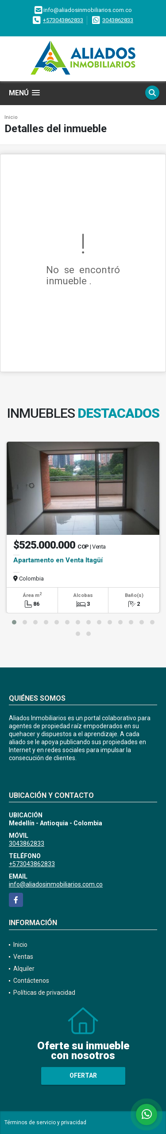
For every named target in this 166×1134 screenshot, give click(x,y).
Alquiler (24, 968)
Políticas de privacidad (44, 992)
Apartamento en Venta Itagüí (58, 560)
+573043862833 (63, 20)
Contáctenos (31, 980)
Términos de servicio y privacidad (45, 1122)
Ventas (23, 956)
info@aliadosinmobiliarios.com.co (56, 884)
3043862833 (117, 20)
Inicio (11, 117)
